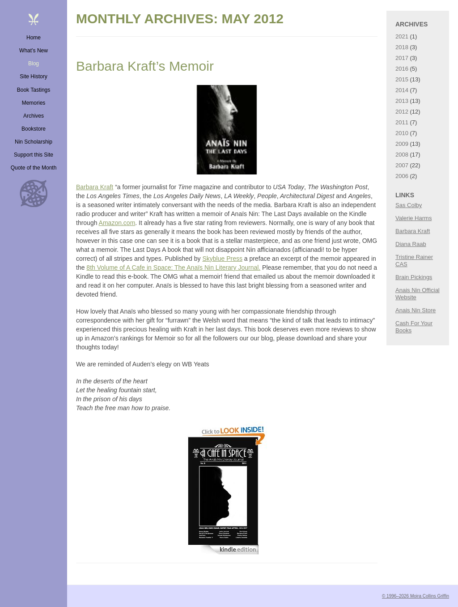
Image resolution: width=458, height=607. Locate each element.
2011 (401, 122)
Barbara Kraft (94, 187)
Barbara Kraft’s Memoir (145, 66)
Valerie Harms (413, 218)
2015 (401, 79)
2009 (401, 143)
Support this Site (33, 155)
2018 (401, 47)
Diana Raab (410, 244)
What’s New (33, 50)
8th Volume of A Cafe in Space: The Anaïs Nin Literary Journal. (173, 267)
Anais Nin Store (415, 310)
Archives (33, 116)
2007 (401, 165)
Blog (33, 63)
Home (33, 37)
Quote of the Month (34, 168)
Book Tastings (34, 90)
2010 (401, 133)
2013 (401, 101)
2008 (401, 154)
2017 (401, 58)
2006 (401, 176)
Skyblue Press (222, 258)
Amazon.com (117, 222)
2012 (401, 111)
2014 (401, 90)
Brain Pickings (413, 277)
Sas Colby (408, 205)
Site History (33, 76)
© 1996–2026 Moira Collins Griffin (415, 596)
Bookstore (33, 129)
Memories (34, 103)
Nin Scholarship (33, 142)
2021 (401, 36)
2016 (401, 68)
